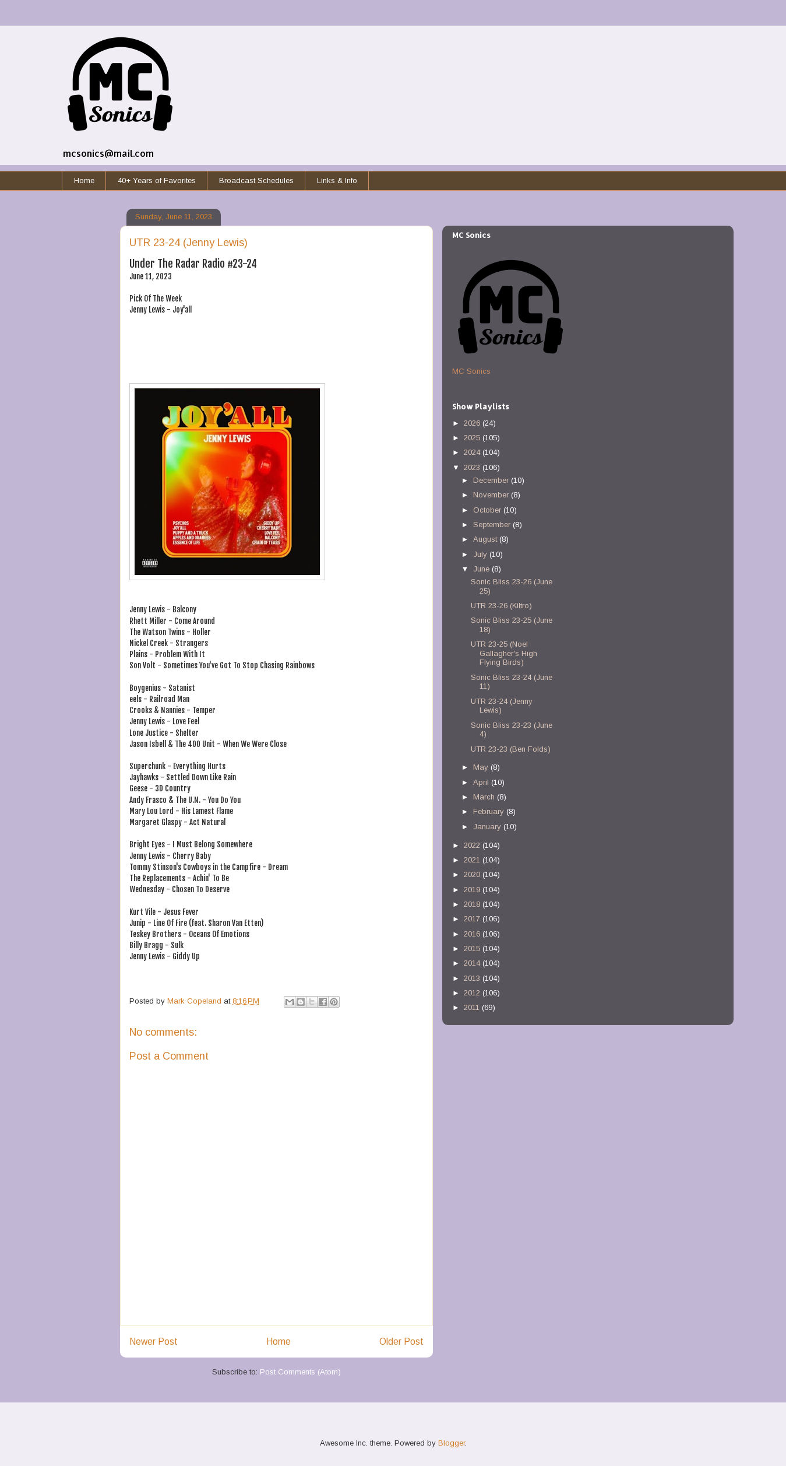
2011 (473, 1007)
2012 (473, 992)
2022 (473, 845)
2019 (473, 889)
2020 (473, 874)
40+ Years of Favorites (157, 180)
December (492, 480)
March (485, 796)
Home (84, 180)
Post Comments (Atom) (300, 1371)
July (481, 554)
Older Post (401, 1341)
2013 (473, 978)
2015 (473, 948)
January (488, 826)
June (482, 568)
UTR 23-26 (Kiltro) (501, 605)
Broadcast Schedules (256, 180)
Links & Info (337, 180)
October (488, 510)
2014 (473, 963)
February (489, 811)
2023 (473, 467)
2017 (473, 918)
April (482, 782)
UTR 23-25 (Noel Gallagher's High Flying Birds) (504, 653)
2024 (473, 452)
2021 (473, 859)
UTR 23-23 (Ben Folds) (511, 749)
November (492, 494)
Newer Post (153, 1341)
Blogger (451, 1443)
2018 (473, 904)
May (482, 767)
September (493, 524)
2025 (473, 437)
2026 (473, 423)
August (486, 539)
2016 (473, 934)
